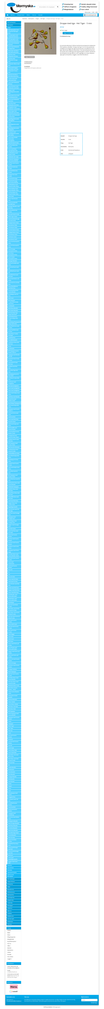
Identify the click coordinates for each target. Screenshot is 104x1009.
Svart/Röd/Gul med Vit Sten (14, 479)
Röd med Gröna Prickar (12, 631)
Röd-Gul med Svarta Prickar (13, 674)
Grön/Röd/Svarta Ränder (12, 803)
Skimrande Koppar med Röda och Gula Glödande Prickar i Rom (13, 70)
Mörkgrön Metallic (13, 821)
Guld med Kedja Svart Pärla (14, 468)
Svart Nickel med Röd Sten (13, 584)
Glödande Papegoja (13, 486)
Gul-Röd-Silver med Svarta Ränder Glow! (13, 554)
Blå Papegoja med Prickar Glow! (13, 444)
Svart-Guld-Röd (12, 752)
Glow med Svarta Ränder (12, 535)
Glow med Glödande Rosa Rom (13, 100)
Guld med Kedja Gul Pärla (13, 424)
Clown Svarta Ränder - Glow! (14, 692)
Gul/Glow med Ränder (14, 396)
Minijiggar (10, 905)
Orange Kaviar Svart (13, 232)
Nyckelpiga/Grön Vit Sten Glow (13, 374)
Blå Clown (10, 641)
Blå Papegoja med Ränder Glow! (13, 475)
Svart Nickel (11, 781)
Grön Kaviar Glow (12, 227)
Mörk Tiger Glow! (12, 216)
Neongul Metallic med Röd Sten (14, 207)
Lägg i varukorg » (68, 33)
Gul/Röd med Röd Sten (12, 367)
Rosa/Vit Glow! (12, 421)
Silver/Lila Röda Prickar (12, 840)
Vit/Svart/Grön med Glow (13, 413)
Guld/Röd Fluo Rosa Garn (13, 844)
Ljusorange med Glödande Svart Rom (13, 111)
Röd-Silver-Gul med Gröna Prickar (13, 759)
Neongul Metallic (12, 261)
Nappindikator (11, 881)
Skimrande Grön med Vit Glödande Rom (13, 96)
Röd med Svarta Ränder (12, 736)
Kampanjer (10, 921)
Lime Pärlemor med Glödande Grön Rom (13, 87)
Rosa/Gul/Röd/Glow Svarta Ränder (13, 291)
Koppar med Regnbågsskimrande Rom (13, 91)
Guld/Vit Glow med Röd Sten (13, 489)
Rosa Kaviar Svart (12, 239)
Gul (9, 574)
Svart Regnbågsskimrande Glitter (13, 124)
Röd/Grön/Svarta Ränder (12, 810)
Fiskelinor (14, 908)
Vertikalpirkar (11, 897)
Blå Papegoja (11, 711)
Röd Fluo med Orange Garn (13, 513)
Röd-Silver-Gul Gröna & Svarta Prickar (13, 609)
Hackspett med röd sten (13, 800)
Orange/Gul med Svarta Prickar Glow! (13, 436)
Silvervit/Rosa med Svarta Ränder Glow (13, 189)
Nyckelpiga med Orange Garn (12, 521)
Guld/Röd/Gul (11, 337)
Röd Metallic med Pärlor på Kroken (12, 595)
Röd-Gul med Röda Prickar (13, 605)
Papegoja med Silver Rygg (13, 551)
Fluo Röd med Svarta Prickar (13, 558)
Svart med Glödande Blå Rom (13, 83)
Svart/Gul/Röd (12, 807)
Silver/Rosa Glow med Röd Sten (14, 493)
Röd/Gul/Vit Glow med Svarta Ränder (14, 483)
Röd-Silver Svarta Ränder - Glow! (12, 688)
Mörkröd (10, 739)
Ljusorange (11, 748)
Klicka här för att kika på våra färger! (13, 976)
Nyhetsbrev (10, 950)
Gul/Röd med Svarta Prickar (13, 464)
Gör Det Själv (14, 919)
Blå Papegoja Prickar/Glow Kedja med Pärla (13, 302)
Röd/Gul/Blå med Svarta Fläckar (12, 428)
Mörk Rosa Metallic (13, 308)
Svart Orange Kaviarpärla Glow (12, 249)
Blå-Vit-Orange (12, 663)
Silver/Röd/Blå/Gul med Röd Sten (13, 287)
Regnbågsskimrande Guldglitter (13, 128)
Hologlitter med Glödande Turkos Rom (14, 107)
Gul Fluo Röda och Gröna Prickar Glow (13, 193)
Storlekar (14, 870)
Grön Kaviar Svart (12, 234)
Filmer (8, 935)
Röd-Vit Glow (11, 837)
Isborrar (9, 911)
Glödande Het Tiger (13, 156)
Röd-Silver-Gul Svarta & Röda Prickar (13, 613)
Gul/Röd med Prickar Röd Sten (13, 440)
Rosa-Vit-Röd (11, 577)
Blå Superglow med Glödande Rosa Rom (13, 39)
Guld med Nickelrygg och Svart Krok (13, 219)
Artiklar (9, 930)
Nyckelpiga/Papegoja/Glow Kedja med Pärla (14, 322)
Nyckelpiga (11, 602)
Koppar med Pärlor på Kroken (14, 652)
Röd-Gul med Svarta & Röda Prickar (14, 617)
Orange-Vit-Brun (12, 669)
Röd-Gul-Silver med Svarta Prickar (13, 682)
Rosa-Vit (10, 569)
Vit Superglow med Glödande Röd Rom (13, 35)
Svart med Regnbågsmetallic (13, 858)
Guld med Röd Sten (13, 500)
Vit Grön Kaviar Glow (13, 230)
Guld (9, 790)
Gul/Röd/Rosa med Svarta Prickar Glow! (13, 185)
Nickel (9, 783)
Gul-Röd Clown (12, 528)
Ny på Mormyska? (11, 941)
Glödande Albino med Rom (14, 64)
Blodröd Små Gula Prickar (13, 167)
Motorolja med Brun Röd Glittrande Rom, (13, 51)
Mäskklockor (10, 916)
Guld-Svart (11, 639)
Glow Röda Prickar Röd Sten (13, 363)
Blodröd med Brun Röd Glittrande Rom (13, 75)
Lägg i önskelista (29, 57)
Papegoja (10, 723)
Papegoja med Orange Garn (12, 517)
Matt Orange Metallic (13, 823)
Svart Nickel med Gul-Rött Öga (13, 510)
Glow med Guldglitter (14, 390)
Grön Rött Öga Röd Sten (13, 371)
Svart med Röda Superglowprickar (13, 149)
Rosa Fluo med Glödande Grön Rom (13, 104)
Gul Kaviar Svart (12, 237)
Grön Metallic (11, 772)
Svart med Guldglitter (14, 388)
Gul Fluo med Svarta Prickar (13, 163)
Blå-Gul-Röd (11, 762)
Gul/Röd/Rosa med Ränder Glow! (13, 153)
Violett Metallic (12, 767)
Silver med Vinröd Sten (12, 199)
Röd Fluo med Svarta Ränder (13, 543)
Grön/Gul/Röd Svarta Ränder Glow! (13, 432)
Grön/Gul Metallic (12, 828)
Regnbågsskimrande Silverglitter (13, 119)
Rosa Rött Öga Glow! (13, 832)
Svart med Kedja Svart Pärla (14, 393)
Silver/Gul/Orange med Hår (13, 848)
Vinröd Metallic (12, 835)
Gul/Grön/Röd (11, 417)
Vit (9, 572)
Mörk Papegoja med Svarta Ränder (13, 714)
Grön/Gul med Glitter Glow (13, 817)
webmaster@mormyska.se (14, 1001)
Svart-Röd (10, 636)
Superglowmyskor (14, 872)
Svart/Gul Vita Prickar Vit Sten (13, 359)
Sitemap (9, 924)
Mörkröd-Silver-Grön (13, 685)
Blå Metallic (11, 769)
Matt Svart (11, 298)
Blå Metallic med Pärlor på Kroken (12, 599)
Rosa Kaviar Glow (12, 225)
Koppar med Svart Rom (12, 862)
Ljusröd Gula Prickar (13, 143)
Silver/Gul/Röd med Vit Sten (13, 330)
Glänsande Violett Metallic (12, 696)
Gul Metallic (11, 348)
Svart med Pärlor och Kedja (13, 279)
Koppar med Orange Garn (13, 525)
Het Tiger (10, 728)
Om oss (34, 15)
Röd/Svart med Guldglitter (12, 382)
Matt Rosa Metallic (13, 825)
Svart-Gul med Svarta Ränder (13, 659)
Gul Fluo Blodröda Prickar (12, 145)
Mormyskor (14, 25)
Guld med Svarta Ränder (12, 566)
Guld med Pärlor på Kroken (13, 656)
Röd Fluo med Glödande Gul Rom (13, 55)
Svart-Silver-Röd (12, 750)
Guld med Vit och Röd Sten (13, 283)
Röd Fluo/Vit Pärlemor (14, 447)
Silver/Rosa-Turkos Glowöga (13, 334)
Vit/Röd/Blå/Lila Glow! (14, 453)
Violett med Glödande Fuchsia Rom (14, 115)
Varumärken (14, 867)
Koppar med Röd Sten (13, 590)
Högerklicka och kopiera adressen (32, 68)
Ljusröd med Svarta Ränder (13, 742)
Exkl (97, 12)
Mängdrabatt (20, 15)
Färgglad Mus (11, 797)
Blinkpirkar (10, 884)
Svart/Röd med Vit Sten (13, 471)
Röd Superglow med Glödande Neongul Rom (13, 31)
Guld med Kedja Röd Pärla (13, 406)
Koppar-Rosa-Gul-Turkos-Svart (12, 503)
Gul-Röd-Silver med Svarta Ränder (13, 678)
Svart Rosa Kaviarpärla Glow (12, 253)
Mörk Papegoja (12, 671)
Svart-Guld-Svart (12, 624)
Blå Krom (10, 855)
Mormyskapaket (11, 22)
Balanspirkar (10, 894)
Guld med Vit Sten (12, 581)
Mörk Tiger (11, 726)
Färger (14, 27)
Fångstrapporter (11, 937)
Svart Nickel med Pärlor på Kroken (12, 648)
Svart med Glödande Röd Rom (13, 43)
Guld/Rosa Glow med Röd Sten (13, 343)
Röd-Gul (10, 730)
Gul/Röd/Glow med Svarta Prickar (13, 450)
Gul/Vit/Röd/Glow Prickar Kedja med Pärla (13, 318)
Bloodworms (10, 889)
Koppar (10, 786)
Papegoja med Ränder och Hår (14, 355)
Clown (9, 721)
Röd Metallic (11, 779)
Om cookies (10, 956)
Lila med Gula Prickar (13, 214)
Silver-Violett (11, 702)
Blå (9, 765)
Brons (9, 346)
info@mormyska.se (12, 972)
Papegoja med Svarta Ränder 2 (13, 409)
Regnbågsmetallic (13, 507)
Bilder (28, 15)
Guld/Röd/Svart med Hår (13, 271)
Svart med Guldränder (11, 562)
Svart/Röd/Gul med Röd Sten (13, 275)
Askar (8, 887)
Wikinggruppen (56, 1007)
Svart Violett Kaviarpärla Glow (12, 257)
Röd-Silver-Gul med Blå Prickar (13, 755)
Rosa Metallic (11, 774)
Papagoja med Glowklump (12, 814)
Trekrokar (10, 903)
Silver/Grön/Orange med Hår (13, 852)
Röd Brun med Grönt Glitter (13, 547)
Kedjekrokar (10, 900)
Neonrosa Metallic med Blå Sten (13, 203)
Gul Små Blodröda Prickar (13, 171)
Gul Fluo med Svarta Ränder (13, 539)
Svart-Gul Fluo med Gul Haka (13, 531)
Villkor (8, 946)
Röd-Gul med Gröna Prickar (13, 627)
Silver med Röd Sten (13, 592)
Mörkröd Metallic (12, 699)
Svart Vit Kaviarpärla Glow (13, 246)
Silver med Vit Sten (13, 579)
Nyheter (13, 15)
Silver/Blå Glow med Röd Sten (13, 497)
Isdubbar (9, 913)
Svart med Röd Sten (13, 419)
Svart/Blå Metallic (12, 340)
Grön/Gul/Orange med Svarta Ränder (13, 181)
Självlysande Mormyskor (10, 875)
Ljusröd (10, 745)
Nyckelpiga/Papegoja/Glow (14, 403)
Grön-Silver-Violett (13, 704)
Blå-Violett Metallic (13, 310)
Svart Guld (11, 196)
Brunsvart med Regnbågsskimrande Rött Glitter (13, 133)
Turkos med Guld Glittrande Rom (12, 79)
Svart (9, 733)
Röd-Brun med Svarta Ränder (13, 666)
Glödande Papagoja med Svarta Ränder (13, 159)
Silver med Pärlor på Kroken (13, 644)
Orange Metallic (12, 776)
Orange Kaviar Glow (13, 222)
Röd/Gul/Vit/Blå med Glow (13, 263)
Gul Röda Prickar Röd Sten (13, 378)
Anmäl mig (94, 1002)
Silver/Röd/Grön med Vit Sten (13, 326)
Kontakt (40, 15)
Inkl (93, 12)
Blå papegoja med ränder (13, 793)
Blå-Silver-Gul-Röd (13, 706)
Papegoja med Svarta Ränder (13, 718)
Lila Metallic (11, 306)
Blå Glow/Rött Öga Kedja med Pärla (13, 313)
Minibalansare (11, 892)
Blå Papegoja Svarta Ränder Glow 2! (13, 351)
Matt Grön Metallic (13, 830)
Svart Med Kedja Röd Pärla (13, 456)
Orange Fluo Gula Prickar (12, 175)
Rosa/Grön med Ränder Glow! (12, 399)
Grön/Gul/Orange (12, 178)
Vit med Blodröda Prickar (12, 211)
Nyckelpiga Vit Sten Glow (13, 460)
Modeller (14, 865)
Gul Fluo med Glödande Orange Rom (13, 60)
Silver (9, 788)
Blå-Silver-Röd (12, 709)
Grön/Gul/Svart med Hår (13, 267)
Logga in (9, 959)
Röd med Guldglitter (13, 386)
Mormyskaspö (10, 878)
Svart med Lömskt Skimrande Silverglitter (12, 139)
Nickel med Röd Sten (13, 587)
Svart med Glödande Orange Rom (13, 47)
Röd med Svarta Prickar (12, 621)
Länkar (9, 952)
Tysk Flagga (11, 634)
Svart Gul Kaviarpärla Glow (13, 242)
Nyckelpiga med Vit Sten (13, 295)
